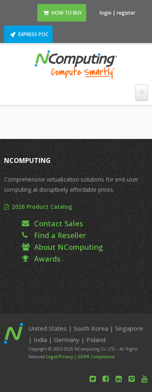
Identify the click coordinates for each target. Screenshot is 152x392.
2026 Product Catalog (42, 206)
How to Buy (66, 12)
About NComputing (68, 247)
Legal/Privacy (59, 357)
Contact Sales (58, 223)
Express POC (33, 34)
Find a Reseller (60, 235)
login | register (117, 12)
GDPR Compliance (96, 357)
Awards (47, 259)
